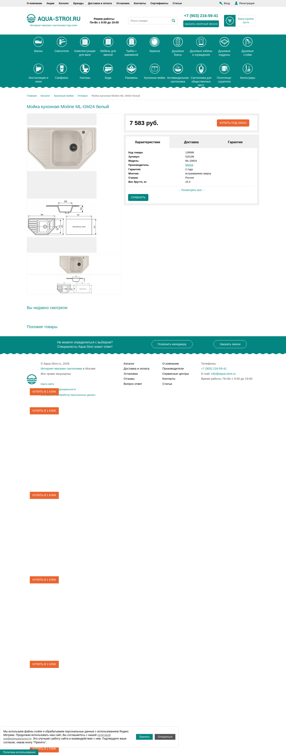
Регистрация (246, 3)
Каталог (64, 3)
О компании (34, 3)
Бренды (78, 3)
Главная (32, 95)
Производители (173, 368)
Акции (50, 3)
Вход (227, 3)
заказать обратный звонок (201, 24)
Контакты (140, 3)
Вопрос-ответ (133, 383)
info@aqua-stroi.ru (223, 373)
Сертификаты (159, 3)
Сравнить (138, 197)
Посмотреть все (191, 190)
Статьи (177, 3)
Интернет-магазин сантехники (61, 368)
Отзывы (129, 378)
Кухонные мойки (64, 95)
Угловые (82, 95)
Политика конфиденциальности (58, 389)
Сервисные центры (175, 373)
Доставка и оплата (100, 3)
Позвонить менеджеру (172, 344)
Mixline (189, 165)
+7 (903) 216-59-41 (201, 16)
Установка (122, 3)
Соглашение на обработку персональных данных (68, 395)
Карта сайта (47, 384)
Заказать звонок (230, 344)
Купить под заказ (232, 123)
